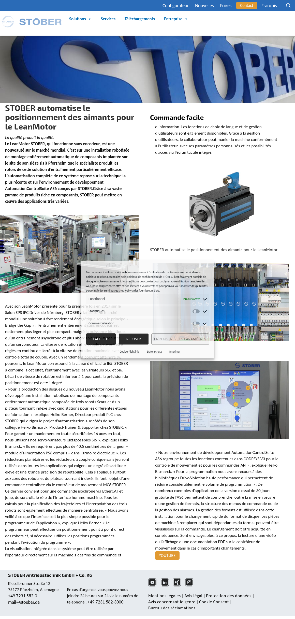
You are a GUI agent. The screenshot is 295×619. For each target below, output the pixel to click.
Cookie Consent (214, 601)
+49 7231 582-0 (22, 596)
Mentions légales (164, 595)
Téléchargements (140, 19)
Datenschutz (154, 351)
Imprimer (175, 351)
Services (108, 19)
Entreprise (176, 19)
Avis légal (193, 595)
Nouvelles (204, 5)
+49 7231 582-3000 (105, 602)
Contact (246, 5)
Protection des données (228, 595)
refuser (133, 339)
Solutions (80, 19)
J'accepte (101, 339)
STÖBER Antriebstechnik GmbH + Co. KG (50, 575)
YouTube (167, 555)
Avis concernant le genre (171, 601)
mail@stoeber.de (24, 602)
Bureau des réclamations (172, 608)
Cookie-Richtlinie (130, 351)
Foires (226, 5)
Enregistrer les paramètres (180, 339)
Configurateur (176, 5)
